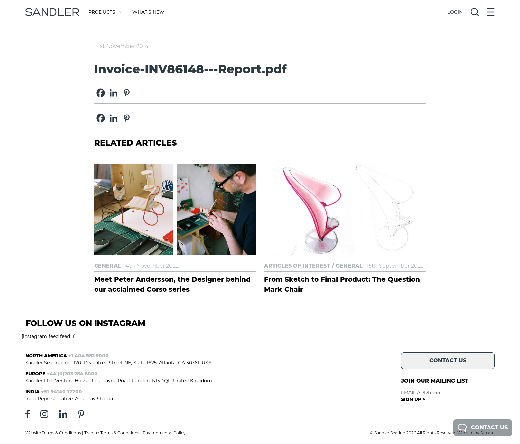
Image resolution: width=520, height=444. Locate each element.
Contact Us (483, 428)
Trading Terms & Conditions (111, 432)
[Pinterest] (126, 93)
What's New (148, 12)
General (107, 266)
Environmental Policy (164, 432)
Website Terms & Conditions (53, 432)
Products (105, 12)
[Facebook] (100, 93)
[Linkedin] (113, 93)
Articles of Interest (297, 266)
